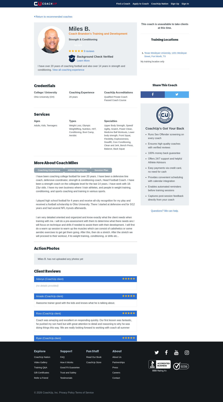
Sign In (185, 3)
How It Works (66, 362)
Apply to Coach (141, 3)
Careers (116, 372)
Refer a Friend (41, 378)
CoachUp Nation (159, 3)
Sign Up (175, 3)
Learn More (83, 60)
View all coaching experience (68, 70)
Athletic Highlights (77, 170)
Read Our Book (93, 357)
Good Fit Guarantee (70, 367)
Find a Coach (123, 3)
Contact (116, 378)
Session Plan (101, 170)
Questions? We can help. (165, 211)
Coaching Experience (49, 170)
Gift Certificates (41, 372)
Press (115, 367)
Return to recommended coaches (53, 16)
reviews (89, 51)
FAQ (62, 357)
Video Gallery (40, 362)
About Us (117, 357)
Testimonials (66, 378)
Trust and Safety (68, 372)
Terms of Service (84, 392)
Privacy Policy (67, 392)
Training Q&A (40, 367)
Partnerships (118, 362)
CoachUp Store (93, 362)
